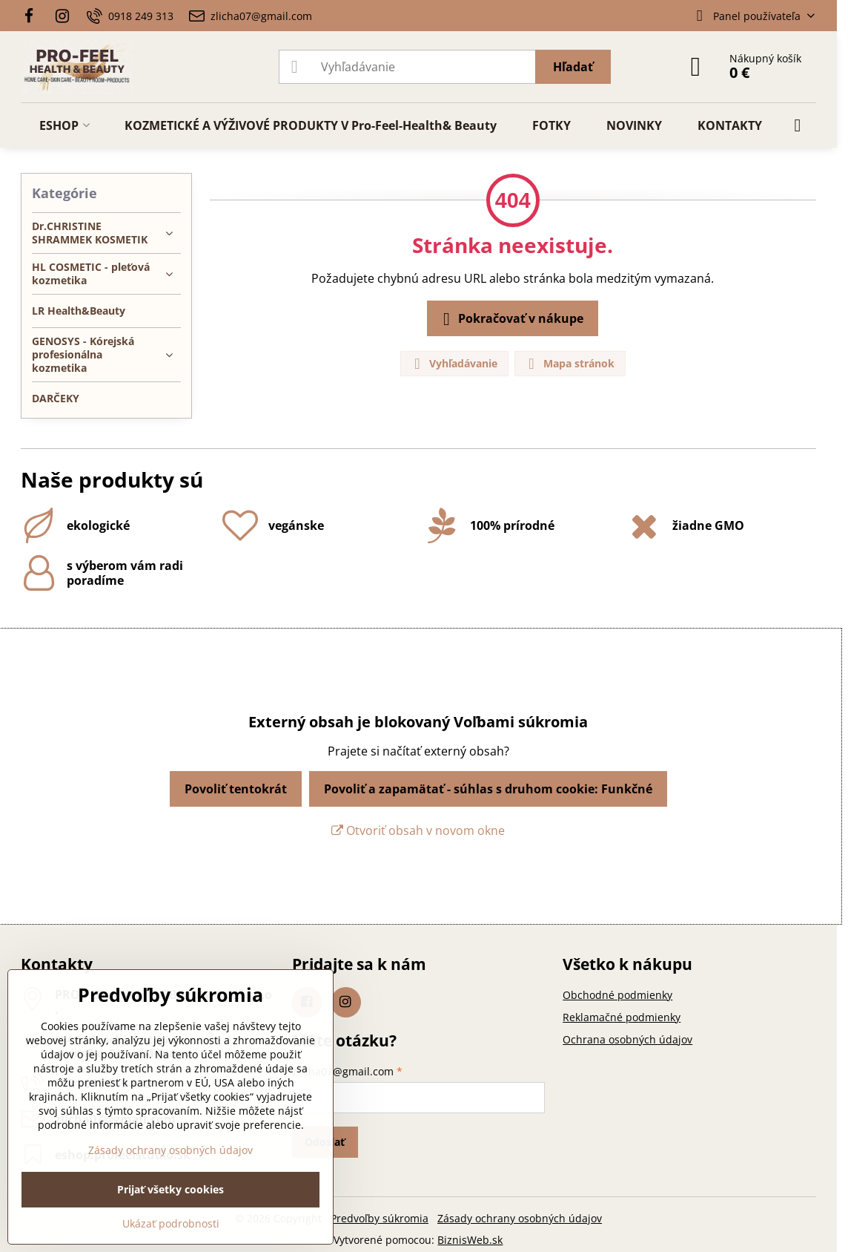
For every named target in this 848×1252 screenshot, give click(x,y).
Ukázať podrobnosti (170, 1223)
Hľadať (573, 67)
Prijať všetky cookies (170, 1189)
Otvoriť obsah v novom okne (418, 830)
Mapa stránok (569, 364)
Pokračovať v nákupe (510, 319)
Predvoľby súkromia (379, 1218)
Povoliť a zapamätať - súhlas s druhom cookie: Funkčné (488, 789)
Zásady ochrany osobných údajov (519, 1218)
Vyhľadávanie (453, 364)
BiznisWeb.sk (470, 1240)
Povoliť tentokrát (236, 789)
